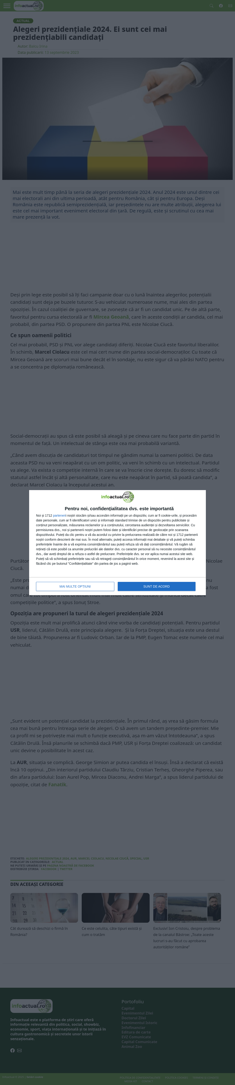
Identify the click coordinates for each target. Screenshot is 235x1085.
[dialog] (117, 542)
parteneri (59, 515)
